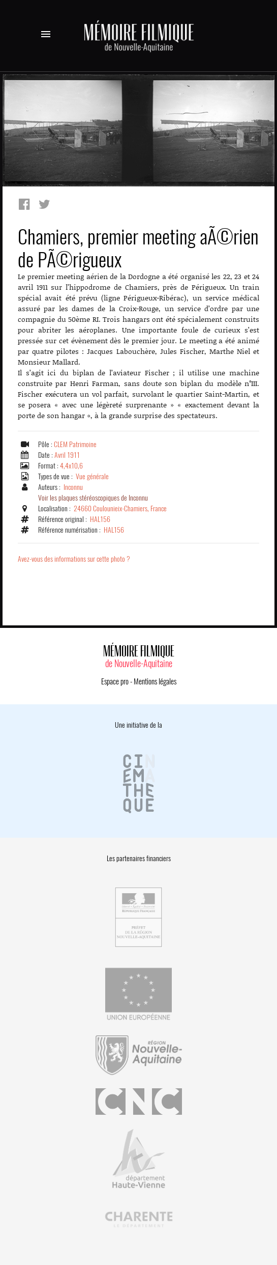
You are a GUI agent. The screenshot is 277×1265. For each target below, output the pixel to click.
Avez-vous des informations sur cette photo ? (74, 559)
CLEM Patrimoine (75, 444)
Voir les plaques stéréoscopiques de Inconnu (93, 498)
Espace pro (115, 681)
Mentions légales (155, 681)
